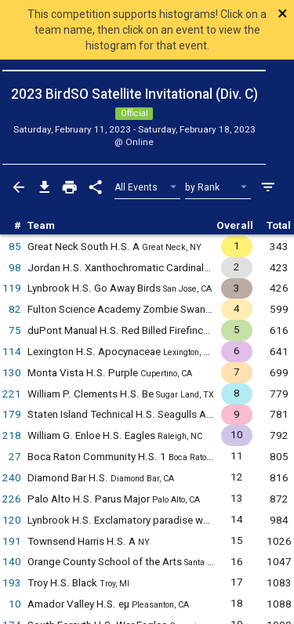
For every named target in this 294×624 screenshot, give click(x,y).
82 (15, 309)
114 (11, 351)
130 (11, 373)
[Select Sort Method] (218, 188)
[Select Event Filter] (147, 188)
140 (11, 562)
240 (11, 478)
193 (11, 583)
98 (15, 268)
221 (11, 394)
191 (11, 541)
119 (11, 288)
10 (15, 604)
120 (11, 520)
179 (11, 414)
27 (15, 457)
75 (15, 330)
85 (15, 246)
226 (11, 499)
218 (11, 435)
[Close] (264, 13)
